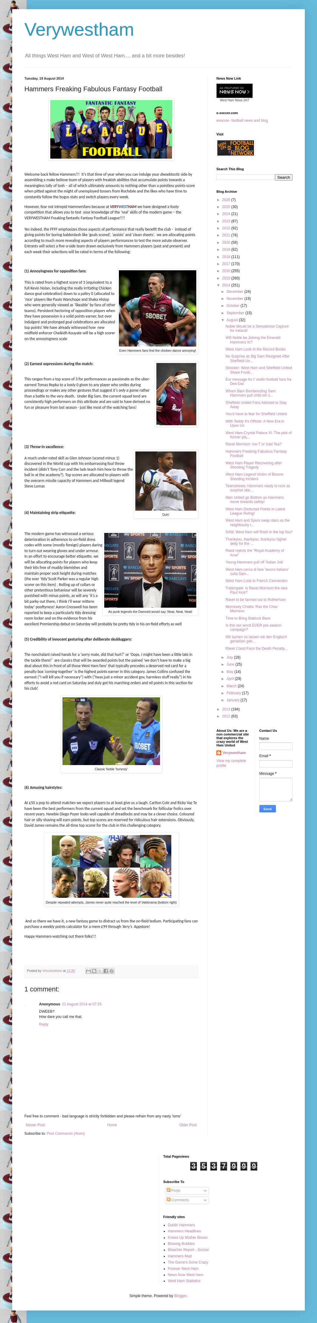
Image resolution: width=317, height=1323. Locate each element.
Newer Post (35, 1125)
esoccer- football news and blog (242, 120)
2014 (226, 285)
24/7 (246, 100)
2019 (226, 249)
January (233, 700)
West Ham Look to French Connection (256, 581)
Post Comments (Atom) (66, 1133)
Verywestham (79, 29)
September (235, 313)
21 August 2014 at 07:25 (82, 1004)
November (235, 299)
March (232, 686)
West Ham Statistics (184, 1281)
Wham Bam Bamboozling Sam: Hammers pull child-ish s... (251, 393)
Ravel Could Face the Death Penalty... (256, 648)
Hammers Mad (180, 1256)
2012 (226, 716)
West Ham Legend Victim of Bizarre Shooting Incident (254, 476)
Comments (178, 1200)
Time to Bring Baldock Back (248, 618)
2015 (226, 278)
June (230, 664)
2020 (226, 242)
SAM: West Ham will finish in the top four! (259, 532)
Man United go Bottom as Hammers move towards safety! (255, 499)
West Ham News (231, 100)
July (230, 657)
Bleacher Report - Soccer (188, 1250)
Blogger (180, 1296)
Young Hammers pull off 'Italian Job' (254, 562)
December (235, 291)
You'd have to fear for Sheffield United (256, 414)
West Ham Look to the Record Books (256, 349)
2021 (226, 235)
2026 (226, 200)
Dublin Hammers (181, 1225)
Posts (173, 1190)
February (234, 693)
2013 (226, 709)
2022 (226, 228)
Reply (43, 1024)
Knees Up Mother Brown (188, 1237)
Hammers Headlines (184, 1231)
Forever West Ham (183, 1269)
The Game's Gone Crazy (188, 1262)
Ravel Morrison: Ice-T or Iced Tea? (254, 444)
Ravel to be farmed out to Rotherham (256, 600)
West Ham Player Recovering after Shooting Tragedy (254, 465)
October (233, 306)
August (232, 320)
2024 (226, 214)
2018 (226, 257)
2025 (226, 207)
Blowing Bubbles (181, 1244)
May (230, 672)
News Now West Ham (185, 1275)
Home (112, 1125)
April (230, 679)
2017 (226, 264)
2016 (226, 271)
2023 (226, 221)
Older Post (188, 1125)
